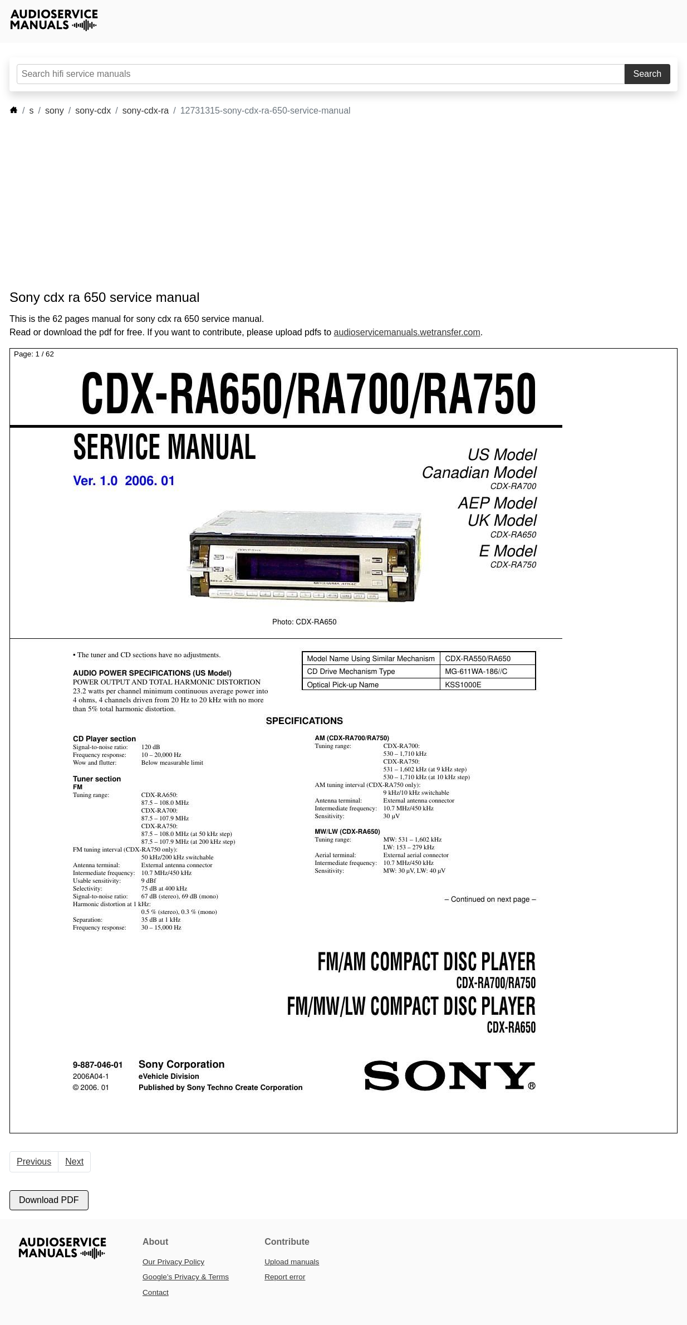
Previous (34, 1161)
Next (74, 1161)
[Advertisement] (326, 203)
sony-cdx (93, 110)
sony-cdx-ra (145, 110)
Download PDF (49, 1200)
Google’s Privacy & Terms (186, 1277)
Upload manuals (291, 1262)
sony (54, 110)
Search (648, 74)
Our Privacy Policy (173, 1262)
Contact (156, 1292)
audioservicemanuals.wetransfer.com (407, 332)
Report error (284, 1277)
